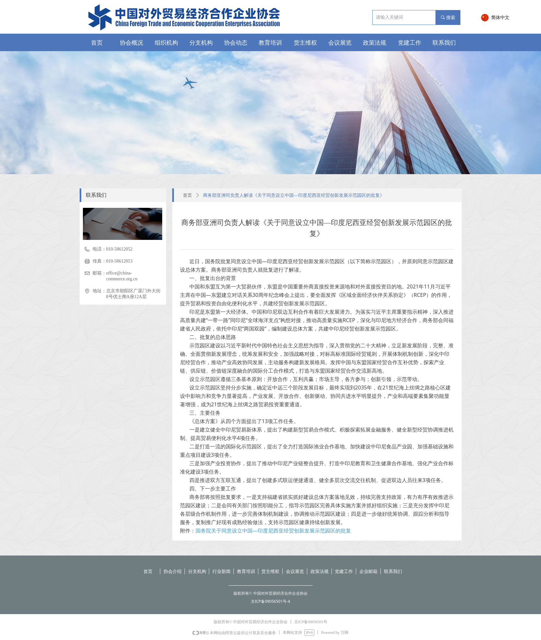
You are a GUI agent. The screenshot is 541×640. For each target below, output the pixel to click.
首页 (187, 195)
